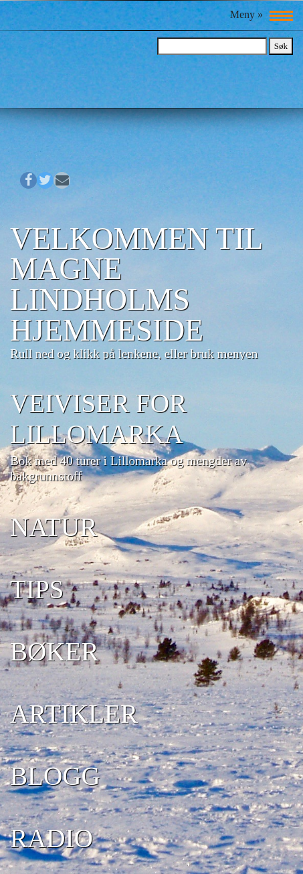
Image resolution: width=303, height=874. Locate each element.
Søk (281, 46)
